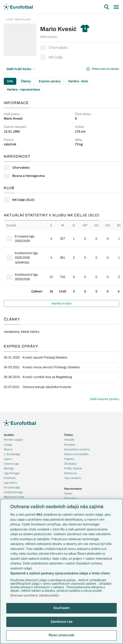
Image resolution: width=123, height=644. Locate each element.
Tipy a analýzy (72, 477)
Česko (68, 493)
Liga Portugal (11, 473)
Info (10, 81)
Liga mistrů (10, 482)
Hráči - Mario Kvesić (19, 19)
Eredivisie (10, 477)
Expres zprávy (50, 81)
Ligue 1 (8, 458)
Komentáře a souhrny (77, 449)
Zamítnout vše (61, 621)
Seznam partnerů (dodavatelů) (34, 595)
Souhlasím (61, 608)
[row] (63, 238)
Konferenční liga (13, 492)
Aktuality (69, 439)
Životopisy (70, 463)
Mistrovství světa (14, 496)
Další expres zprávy (104, 399)
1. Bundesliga (12, 454)
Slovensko (70, 498)
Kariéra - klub (78, 81)
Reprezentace (73, 488)
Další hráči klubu (21, 69)
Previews (69, 444)
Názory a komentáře (76, 454)
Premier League (13, 439)
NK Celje (51, 57)
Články (26, 81)
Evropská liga (12, 487)
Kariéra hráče (61, 303)
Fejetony (69, 458)
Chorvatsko (54, 48)
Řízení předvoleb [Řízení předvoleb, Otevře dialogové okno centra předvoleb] (61, 635)
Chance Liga (11, 463)
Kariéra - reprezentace (23, 89)
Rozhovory (70, 473)
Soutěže (9, 434)
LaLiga (8, 444)
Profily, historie (73, 468)
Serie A (8, 449)
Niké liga (9, 468)
